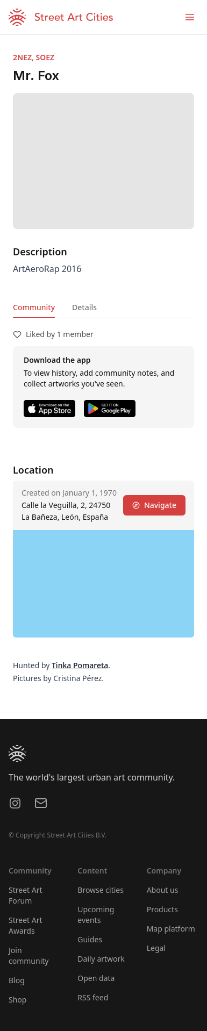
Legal (156, 948)
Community (34, 307)
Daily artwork (101, 959)
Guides (89, 939)
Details (84, 307)
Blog (17, 980)
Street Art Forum (25, 895)
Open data (96, 978)
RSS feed (92, 997)
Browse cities (100, 890)
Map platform (171, 928)
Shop (17, 999)
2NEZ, (24, 57)
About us (163, 890)
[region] (103, 584)
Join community (28, 955)
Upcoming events (95, 914)
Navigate (154, 505)
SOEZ (45, 57)
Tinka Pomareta (80, 665)
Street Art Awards (25, 925)
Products (162, 909)
